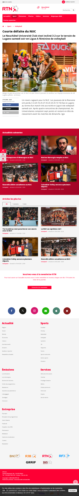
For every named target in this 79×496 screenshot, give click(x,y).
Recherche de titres (7, 380)
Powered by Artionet (7, 479)
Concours (4, 400)
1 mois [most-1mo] (24, 204)
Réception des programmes (10, 417)
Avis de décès (44, 397)
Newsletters (45, 310)
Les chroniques (6, 377)
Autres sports (44, 358)
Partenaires (5, 430)
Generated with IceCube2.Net (22, 479)
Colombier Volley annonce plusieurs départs (55, 185)
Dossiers (4, 347)
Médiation (5, 433)
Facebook (11, 310)
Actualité (6, 16)
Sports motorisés (45, 354)
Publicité (4, 423)
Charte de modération (8, 437)
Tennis (42, 351)
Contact (4, 440)
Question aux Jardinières (9, 390)
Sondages (4, 397)
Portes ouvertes (9, 20)
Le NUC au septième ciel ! (51, 229)
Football (43, 327)
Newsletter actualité (7, 354)
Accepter (72, 490)
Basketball (43, 334)
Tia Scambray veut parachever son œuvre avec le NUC (19, 230)
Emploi (43, 394)
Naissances (5, 387)
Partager (7, 104)
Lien (6, 112)
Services (46, 16)
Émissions (22, 16)
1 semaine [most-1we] (16, 204)
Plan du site (24, 475)
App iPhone (56, 310)
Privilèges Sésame (46, 380)
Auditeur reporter (7, 351)
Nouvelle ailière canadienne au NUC (17, 184)
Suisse (4, 330)
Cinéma (43, 377)
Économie (5, 337)
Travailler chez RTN (7, 427)
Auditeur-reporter (68, 1)
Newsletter (5, 443)
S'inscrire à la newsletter (39, 287)
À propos (4, 413)
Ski (41, 344)
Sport (15, 16)
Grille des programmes (8, 384)
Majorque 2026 (56, 16)
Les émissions (6, 373)
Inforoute (43, 390)
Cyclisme (43, 341)
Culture (4, 341)
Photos (31, 16)
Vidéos (38, 16)
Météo (42, 384)
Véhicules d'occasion (46, 373)
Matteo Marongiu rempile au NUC (54, 157)
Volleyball (18, 26)
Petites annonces (45, 387)
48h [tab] (7, 204)
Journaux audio (6, 344)
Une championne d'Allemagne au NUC (17, 157)
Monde (4, 334)
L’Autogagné (5, 394)
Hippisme (43, 347)
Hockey (43, 330)
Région (4, 327)
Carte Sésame (6, 420)
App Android (67, 310)
